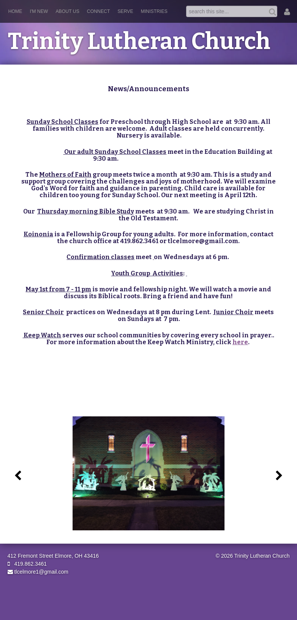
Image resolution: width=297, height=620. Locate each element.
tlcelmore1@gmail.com (38, 572)
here (240, 342)
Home (15, 11)
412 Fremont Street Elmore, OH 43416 (53, 556)
